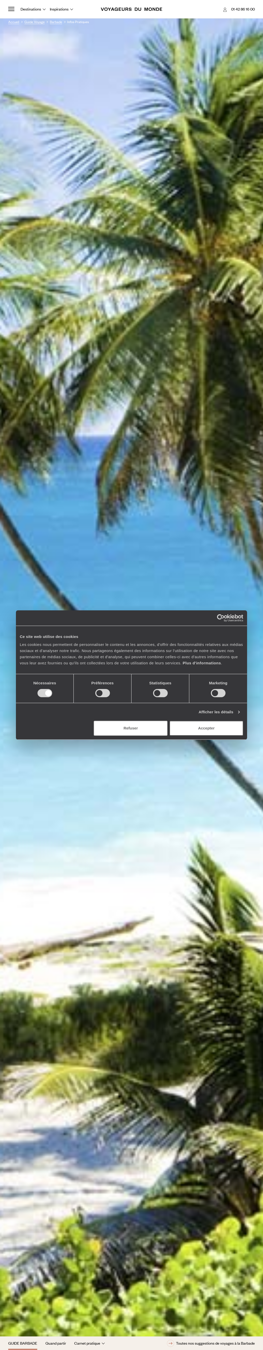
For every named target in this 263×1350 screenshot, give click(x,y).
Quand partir (55, 1343)
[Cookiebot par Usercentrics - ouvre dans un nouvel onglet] (220, 618)
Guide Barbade (22, 1343)
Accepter (206, 728)
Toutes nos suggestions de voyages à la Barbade (211, 1343)
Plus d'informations (202, 663)
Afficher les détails (216, 712)
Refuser (131, 728)
